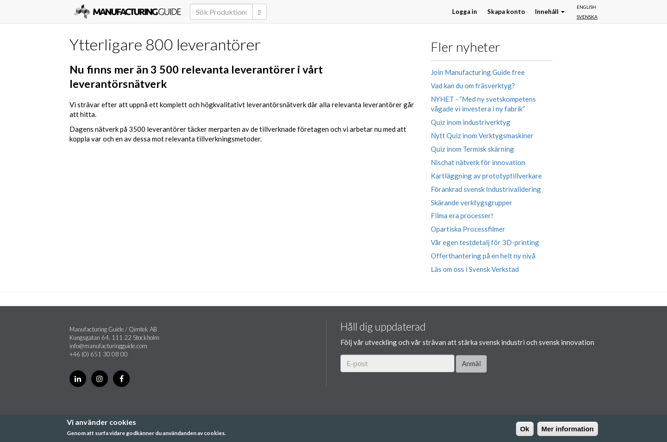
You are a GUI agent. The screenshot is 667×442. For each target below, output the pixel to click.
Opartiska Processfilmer (468, 229)
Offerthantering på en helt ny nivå (483, 256)
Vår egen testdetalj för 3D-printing (485, 242)
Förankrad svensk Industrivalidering (486, 189)
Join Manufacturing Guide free (478, 72)
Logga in (464, 11)
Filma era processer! (462, 215)
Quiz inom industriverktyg (470, 122)
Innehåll (550, 11)
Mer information (567, 429)
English (586, 7)
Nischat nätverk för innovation (478, 162)
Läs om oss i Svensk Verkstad (475, 269)
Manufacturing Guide (127, 11)
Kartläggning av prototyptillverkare (486, 176)
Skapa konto (506, 11)
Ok (524, 429)
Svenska (587, 16)
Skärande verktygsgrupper (471, 202)
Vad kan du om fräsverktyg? (473, 85)
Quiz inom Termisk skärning (472, 149)
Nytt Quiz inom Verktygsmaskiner (482, 135)
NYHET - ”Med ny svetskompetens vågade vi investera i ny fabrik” (483, 104)
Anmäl (471, 363)
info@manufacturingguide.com (108, 346)
